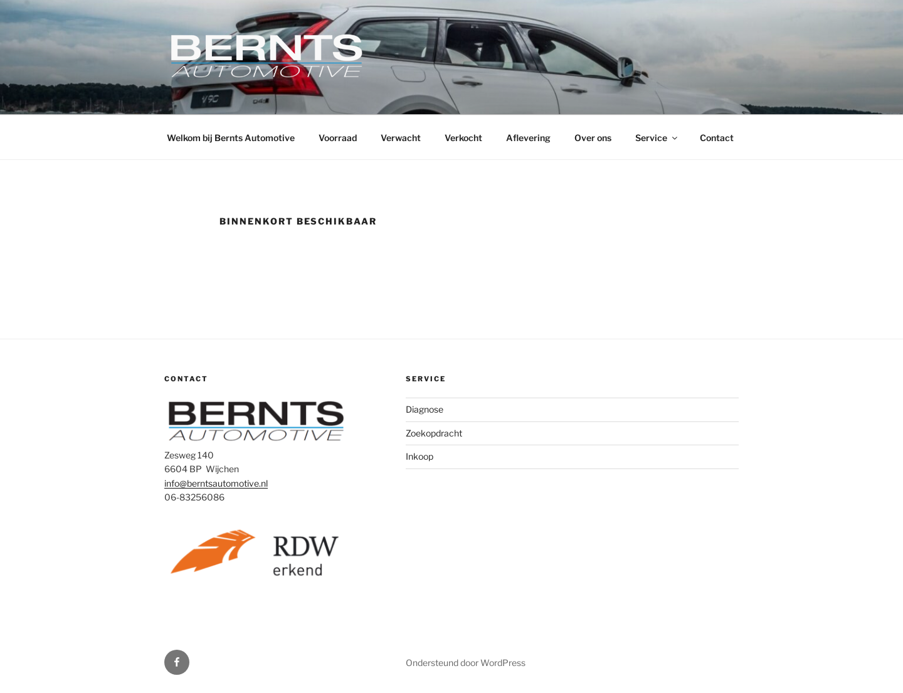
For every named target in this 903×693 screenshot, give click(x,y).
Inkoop (419, 456)
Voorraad (338, 137)
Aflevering (528, 137)
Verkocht (463, 137)
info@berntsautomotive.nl (216, 483)
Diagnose (424, 409)
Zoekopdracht (434, 433)
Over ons (592, 137)
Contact (717, 137)
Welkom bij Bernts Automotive (231, 137)
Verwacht (401, 137)
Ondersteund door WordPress (465, 662)
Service (657, 137)
